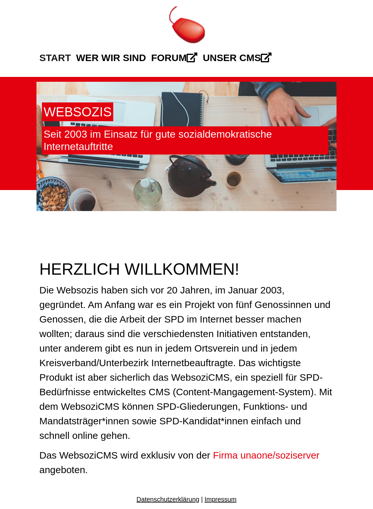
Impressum (221, 499)
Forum (174, 57)
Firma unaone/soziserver (266, 455)
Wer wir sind (111, 57)
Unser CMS (237, 57)
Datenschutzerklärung (167, 499)
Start (55, 57)
